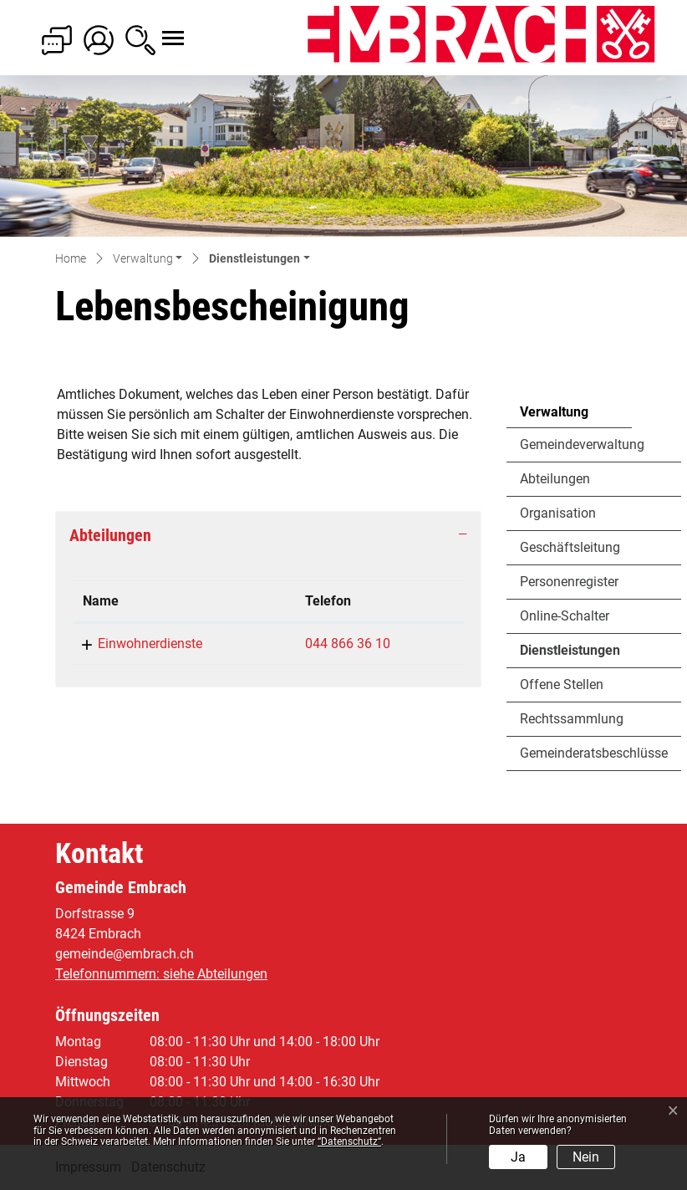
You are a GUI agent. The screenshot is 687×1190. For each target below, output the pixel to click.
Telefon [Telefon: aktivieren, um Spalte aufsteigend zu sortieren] (328, 601)
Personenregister (569, 582)
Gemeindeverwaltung (582, 444)
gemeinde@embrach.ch (124, 954)
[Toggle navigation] (158, 29)
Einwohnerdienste (150, 643)
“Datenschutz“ (349, 1141)
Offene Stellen (561, 684)
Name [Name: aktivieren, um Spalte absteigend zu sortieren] (101, 601)
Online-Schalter (564, 616)
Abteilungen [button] (110, 535)
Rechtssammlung (571, 719)
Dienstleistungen (569, 654)
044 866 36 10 (347, 643)
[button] (147, 259)
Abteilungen (555, 479)
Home (70, 258)
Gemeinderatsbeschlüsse (594, 753)
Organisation (558, 513)
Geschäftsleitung (570, 547)
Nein (585, 1157)
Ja (518, 1157)
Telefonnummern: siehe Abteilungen (161, 974)
